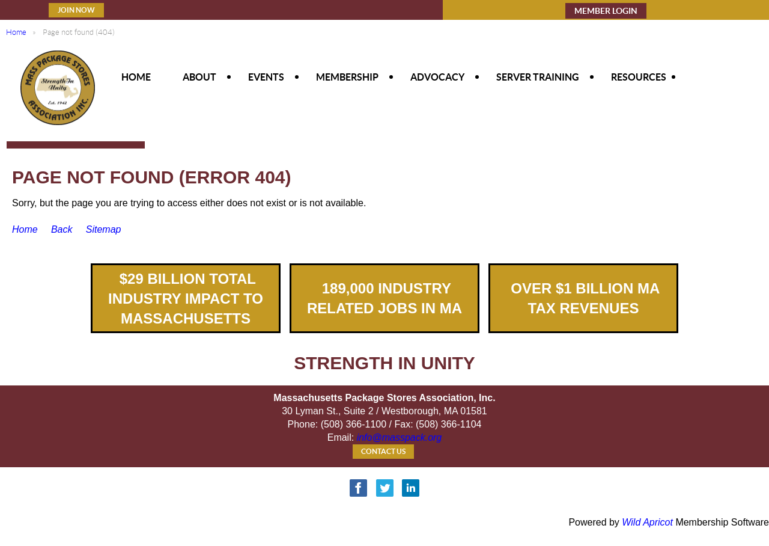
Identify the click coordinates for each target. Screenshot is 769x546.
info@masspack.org (399, 437)
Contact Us (383, 451)
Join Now (76, 10)
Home (16, 32)
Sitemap (103, 229)
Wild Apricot (647, 522)
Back (62, 229)
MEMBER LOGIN (605, 11)
